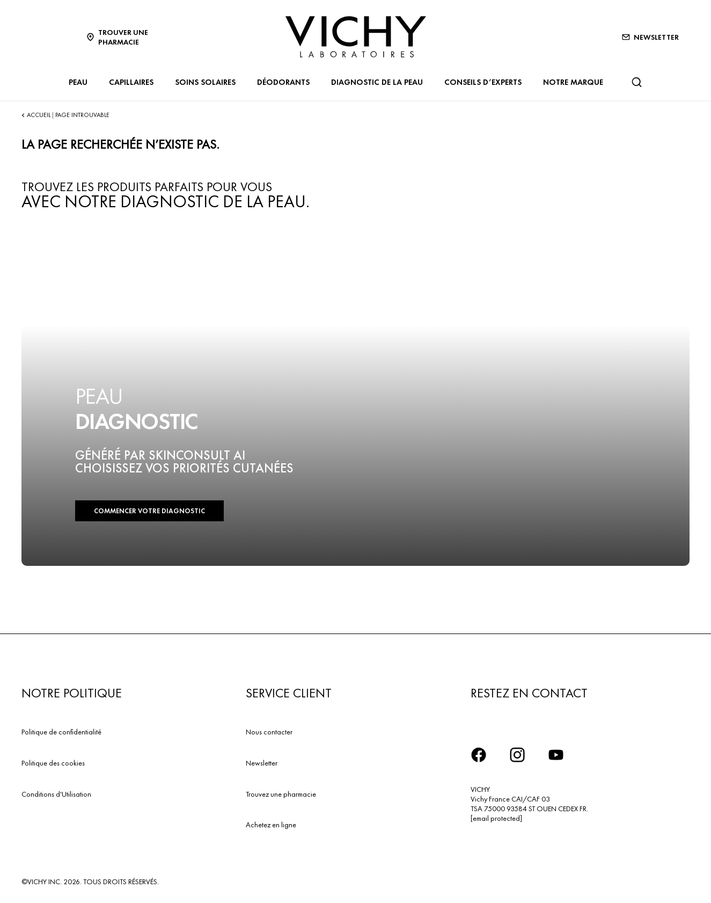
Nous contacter (269, 732)
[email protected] (496, 818)
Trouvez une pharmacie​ (281, 794)
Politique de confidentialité (61, 732)
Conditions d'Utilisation (56, 794)
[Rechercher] (636, 82)
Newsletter (261, 763)
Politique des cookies (53, 763)
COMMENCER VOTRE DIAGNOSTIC (149, 510)
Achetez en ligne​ (271, 824)
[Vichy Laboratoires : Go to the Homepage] (355, 36)
